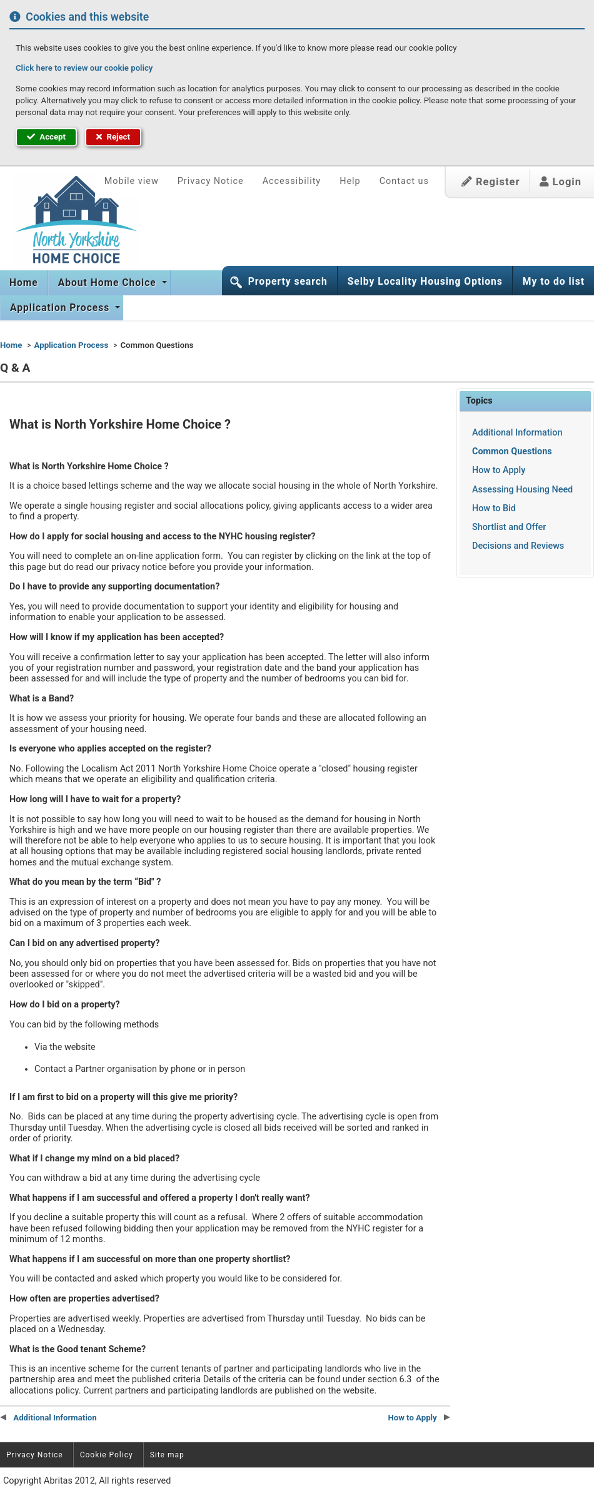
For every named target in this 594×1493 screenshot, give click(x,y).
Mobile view (131, 181)
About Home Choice (108, 282)
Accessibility (292, 181)
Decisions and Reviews (518, 546)
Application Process (61, 307)
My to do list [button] (554, 281)
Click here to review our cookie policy (84, 68)
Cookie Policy (106, 1454)
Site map (167, 1454)
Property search (288, 281)
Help (350, 181)
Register (490, 182)
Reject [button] (113, 136)
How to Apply (498, 470)
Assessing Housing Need (522, 489)
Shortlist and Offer (509, 527)
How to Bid (494, 508)
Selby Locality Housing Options (425, 281)
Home (23, 282)
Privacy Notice (211, 181)
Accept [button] (46, 136)
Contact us (404, 181)
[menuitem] (24, 282)
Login (560, 182)
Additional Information (517, 432)
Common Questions (512, 451)
